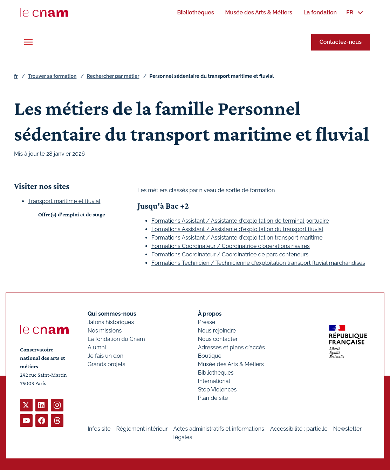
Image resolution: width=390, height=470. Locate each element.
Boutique (209, 355)
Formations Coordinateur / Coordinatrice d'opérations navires (230, 246)
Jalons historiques (111, 322)
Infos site (99, 428)
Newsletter (347, 428)
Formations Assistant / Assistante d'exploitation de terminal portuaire (240, 220)
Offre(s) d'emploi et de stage (71, 214)
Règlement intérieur (142, 428)
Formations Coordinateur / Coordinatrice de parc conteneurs (229, 254)
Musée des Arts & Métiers (231, 364)
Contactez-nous (341, 42)
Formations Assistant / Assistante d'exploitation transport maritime (237, 237)
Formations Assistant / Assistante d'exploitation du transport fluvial (237, 229)
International (214, 381)
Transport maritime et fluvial (64, 201)
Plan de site (213, 398)
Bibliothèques (216, 372)
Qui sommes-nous (112, 313)
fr (16, 76)
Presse (206, 322)
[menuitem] (195, 12)
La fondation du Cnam (116, 339)
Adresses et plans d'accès (231, 347)
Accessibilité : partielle (299, 428)
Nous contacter (218, 339)
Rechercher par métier (113, 76)
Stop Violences (217, 389)
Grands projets (106, 364)
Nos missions (105, 330)
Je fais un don (105, 355)
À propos (210, 313)
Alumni (97, 347)
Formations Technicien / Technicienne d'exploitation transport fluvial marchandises (258, 263)
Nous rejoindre (217, 330)
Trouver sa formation (52, 76)
